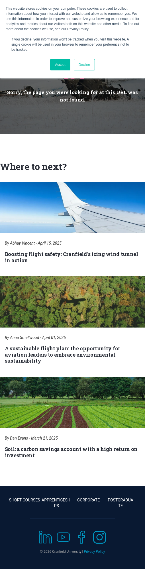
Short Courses (24, 500)
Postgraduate (120, 503)
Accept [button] (60, 65)
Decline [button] (84, 65)
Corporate (88, 500)
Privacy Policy (94, 552)
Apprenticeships (57, 503)
